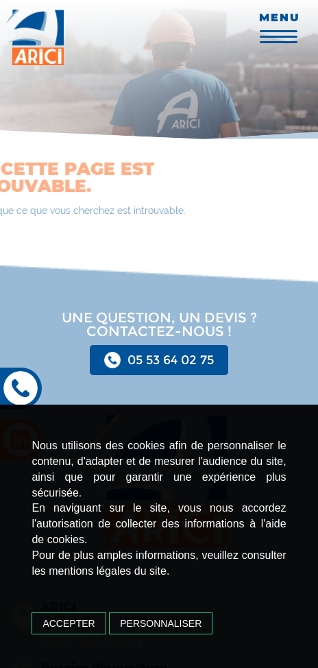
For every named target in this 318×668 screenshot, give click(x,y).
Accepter (68, 623)
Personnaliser (160, 623)
